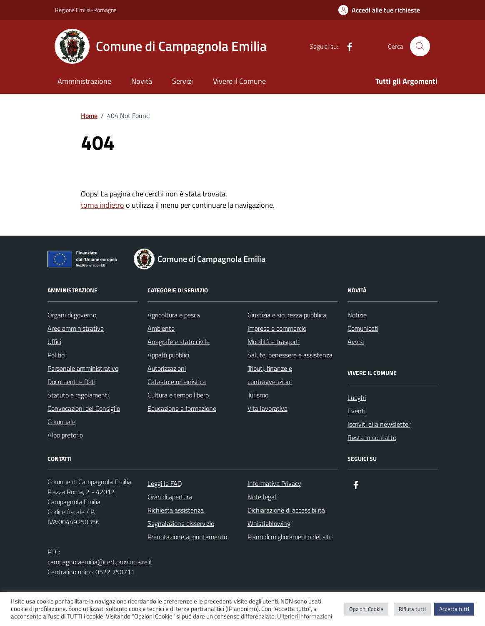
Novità (141, 81)
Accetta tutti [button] (454, 609)
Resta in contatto (372, 437)
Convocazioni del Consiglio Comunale (84, 415)
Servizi (182, 81)
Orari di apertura (170, 497)
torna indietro (102, 205)
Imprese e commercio (277, 328)
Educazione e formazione (182, 408)
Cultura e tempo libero (178, 395)
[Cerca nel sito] (420, 46)
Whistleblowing (269, 523)
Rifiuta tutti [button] (412, 609)
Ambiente (161, 328)
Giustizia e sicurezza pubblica (287, 315)
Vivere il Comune (239, 81)
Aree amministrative (76, 328)
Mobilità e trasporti (274, 342)
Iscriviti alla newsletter (379, 424)
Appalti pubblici (168, 355)
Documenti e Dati (71, 382)
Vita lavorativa (268, 408)
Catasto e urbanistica (177, 382)
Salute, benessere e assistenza (290, 355)
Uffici (54, 342)
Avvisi (356, 342)
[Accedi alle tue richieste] (379, 10)
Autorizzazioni (167, 368)
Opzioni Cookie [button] (366, 609)
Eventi (356, 411)
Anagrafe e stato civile (179, 342)
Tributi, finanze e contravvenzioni (270, 375)
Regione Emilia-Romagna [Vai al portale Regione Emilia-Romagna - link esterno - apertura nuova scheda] (86, 9)
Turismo (258, 395)
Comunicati (363, 328)
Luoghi (357, 397)
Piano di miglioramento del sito (290, 537)
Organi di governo (72, 315)
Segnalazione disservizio (181, 523)
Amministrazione (84, 81)
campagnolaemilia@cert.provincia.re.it (100, 562)
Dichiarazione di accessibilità (286, 510)
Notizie (357, 315)
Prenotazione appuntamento (187, 537)
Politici (56, 355)
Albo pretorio (65, 435)
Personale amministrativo (83, 368)
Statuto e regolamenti (78, 395)
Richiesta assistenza (176, 510)
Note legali (263, 497)
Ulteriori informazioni (304, 616)
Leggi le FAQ (165, 483)
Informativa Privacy (274, 483)
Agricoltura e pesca (174, 315)
